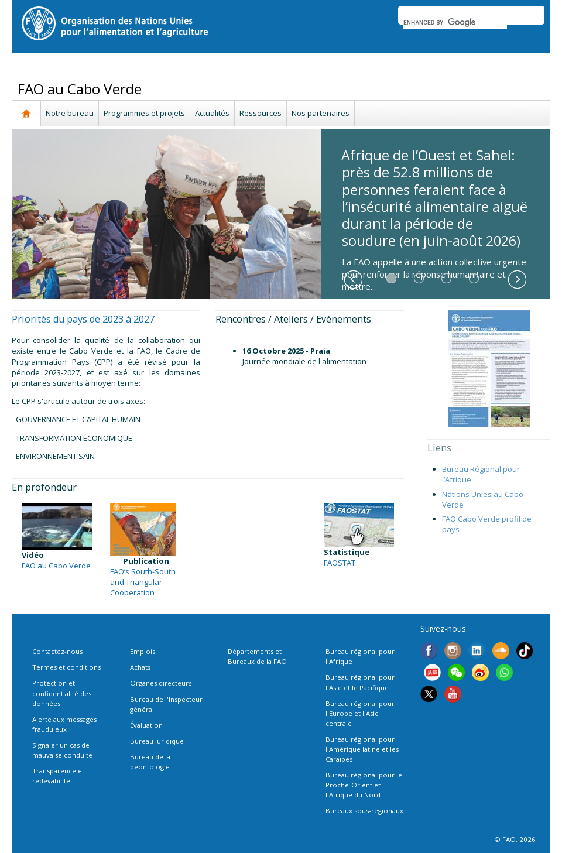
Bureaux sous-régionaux (364, 810)
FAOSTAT (339, 562)
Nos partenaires (320, 113)
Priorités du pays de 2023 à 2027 (83, 319)
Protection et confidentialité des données (61, 693)
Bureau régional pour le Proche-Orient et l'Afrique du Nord (363, 784)
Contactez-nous (57, 651)
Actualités (212, 113)
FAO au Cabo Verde (56, 565)
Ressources (260, 113)
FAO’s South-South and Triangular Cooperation (143, 582)
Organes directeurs (160, 683)
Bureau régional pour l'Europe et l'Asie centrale (360, 713)
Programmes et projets (144, 113)
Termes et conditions (66, 667)
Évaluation (146, 725)
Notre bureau (70, 113)
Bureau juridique (157, 740)
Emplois (142, 651)
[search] (455, 22)
